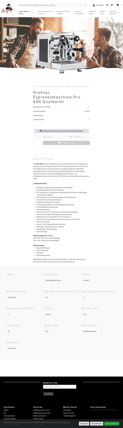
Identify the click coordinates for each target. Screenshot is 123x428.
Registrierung (68, 413)
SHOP (35, 86)
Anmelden (48, 394)
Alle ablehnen (96, 424)
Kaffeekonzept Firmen (41, 413)
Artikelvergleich (69, 416)
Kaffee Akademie (39, 416)
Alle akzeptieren (111, 424)
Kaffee (6, 410)
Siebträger (75, 86)
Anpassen (84, 424)
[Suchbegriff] (51, 5)
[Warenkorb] (117, 5)
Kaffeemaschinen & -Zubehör (61, 86)
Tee (5, 413)
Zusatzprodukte (44, 86)
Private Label (38, 419)
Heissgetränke (9, 416)
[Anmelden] (98, 5)
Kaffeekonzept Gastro (41, 410)
